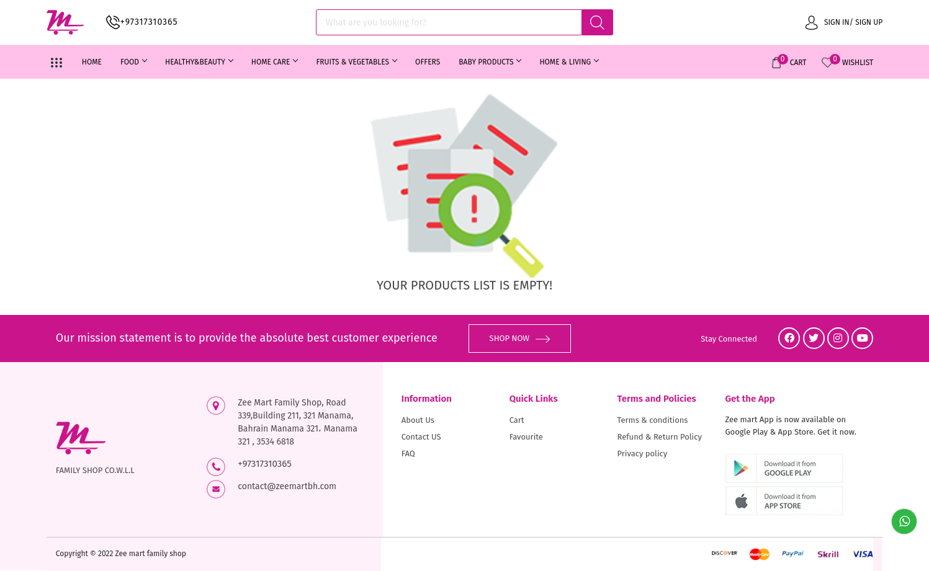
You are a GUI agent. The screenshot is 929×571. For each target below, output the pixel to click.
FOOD (133, 62)
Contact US (421, 436)
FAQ (408, 453)
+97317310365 (149, 22)
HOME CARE (274, 62)
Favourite (526, 436)
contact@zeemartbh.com (287, 486)
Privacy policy (642, 453)
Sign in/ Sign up (844, 21)
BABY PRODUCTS (490, 62)
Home (92, 62)
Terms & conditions (652, 420)
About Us (418, 420)
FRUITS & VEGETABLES (356, 62)
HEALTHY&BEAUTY (199, 62)
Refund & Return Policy (659, 436)
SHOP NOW (520, 338)
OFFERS (427, 62)
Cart (516, 420)
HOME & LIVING (568, 62)
